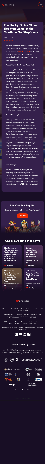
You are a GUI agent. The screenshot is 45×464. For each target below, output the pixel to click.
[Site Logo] (8, 4)
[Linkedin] (16, 334)
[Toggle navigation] (40, 4)
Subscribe (22, 216)
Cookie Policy (18, 390)
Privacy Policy (26, 390)
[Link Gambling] (32, 384)
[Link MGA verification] (12, 384)
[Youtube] (20, 334)
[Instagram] (24, 334)
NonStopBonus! (24, 51)
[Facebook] (28, 334)
